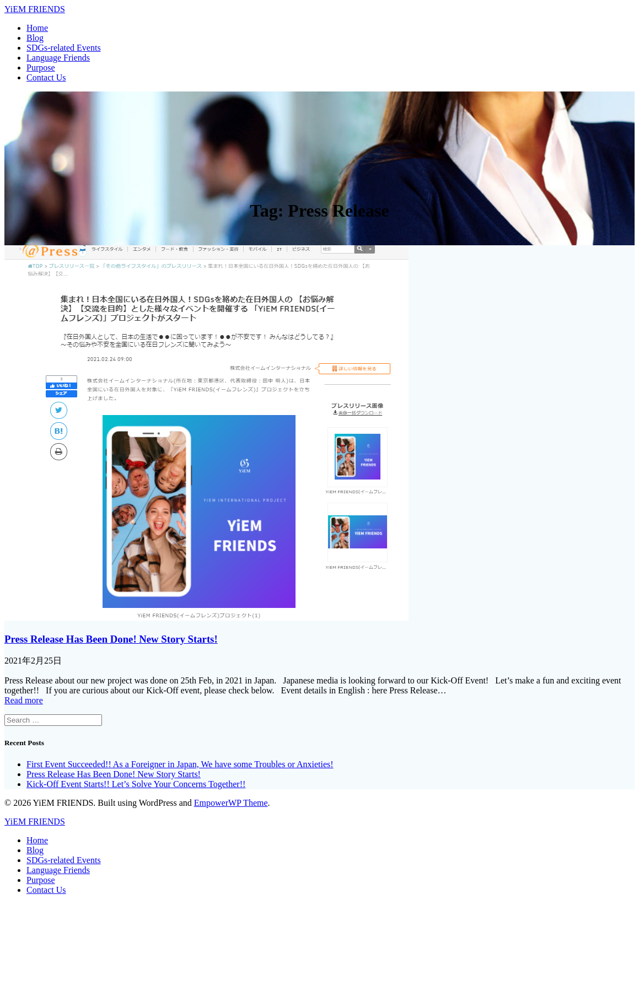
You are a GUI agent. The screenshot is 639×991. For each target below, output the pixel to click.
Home (37, 28)
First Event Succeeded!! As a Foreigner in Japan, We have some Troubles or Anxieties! (180, 764)
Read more (23, 700)
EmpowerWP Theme (231, 802)
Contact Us (46, 77)
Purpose (40, 67)
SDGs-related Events (63, 47)
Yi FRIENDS (34, 9)
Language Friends (58, 57)
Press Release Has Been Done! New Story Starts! (111, 639)
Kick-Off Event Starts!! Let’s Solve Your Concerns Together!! (135, 784)
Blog (35, 37)
